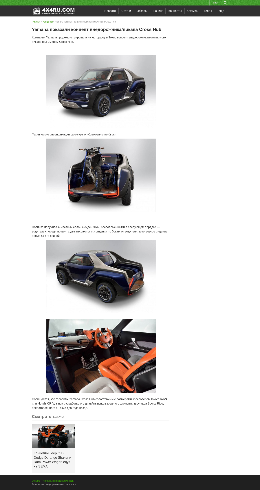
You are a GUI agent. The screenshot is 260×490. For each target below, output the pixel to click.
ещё (221, 10)
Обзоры (142, 10)
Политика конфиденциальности (58, 481)
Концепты (175, 10)
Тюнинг (158, 10)
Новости (110, 10)
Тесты (208, 10)
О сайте (36, 481)
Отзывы (192, 10)
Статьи (126, 10)
